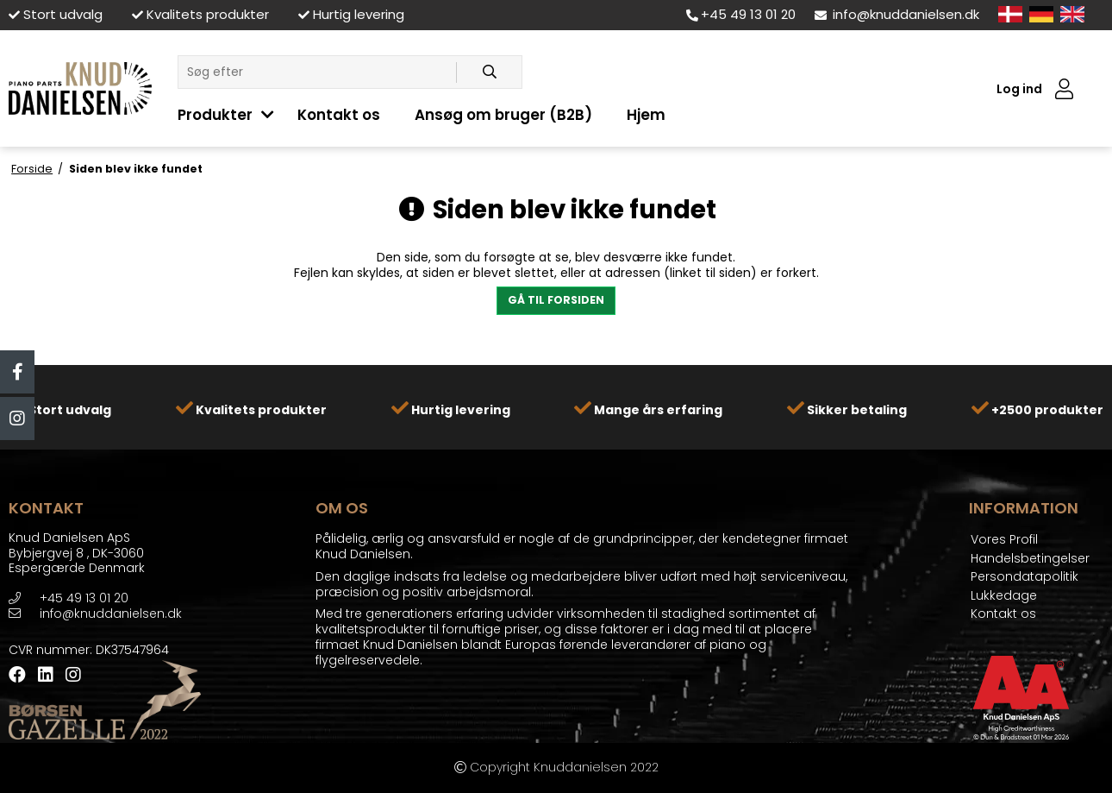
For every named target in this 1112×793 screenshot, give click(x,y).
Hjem (646, 114)
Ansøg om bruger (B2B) (503, 114)
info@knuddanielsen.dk (897, 14)
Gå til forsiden (556, 300)
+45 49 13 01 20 (741, 14)
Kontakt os (338, 114)
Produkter (215, 114)
